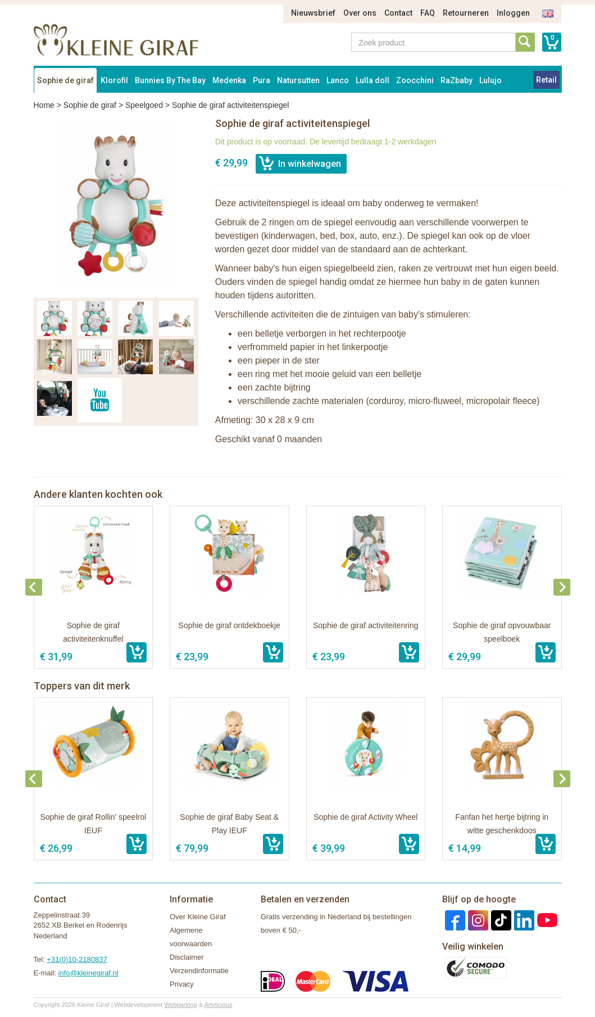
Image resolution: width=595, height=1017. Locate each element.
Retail (546, 79)
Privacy (182, 984)
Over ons (359, 12)
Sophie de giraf (65, 80)
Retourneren (466, 12)
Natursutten (298, 80)
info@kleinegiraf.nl (88, 973)
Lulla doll (372, 80)
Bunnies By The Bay (170, 80)
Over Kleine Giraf (198, 916)
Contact (398, 12)
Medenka (229, 80)
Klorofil (114, 80)
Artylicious (218, 1004)
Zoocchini (415, 80)
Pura (261, 80)
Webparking (180, 1004)
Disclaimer (187, 957)
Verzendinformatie (199, 970)
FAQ (427, 12)
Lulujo (490, 80)
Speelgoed (144, 105)
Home (44, 105)
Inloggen (513, 12)
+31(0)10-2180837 (77, 959)
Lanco (337, 80)
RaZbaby (456, 80)
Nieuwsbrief (313, 12)
